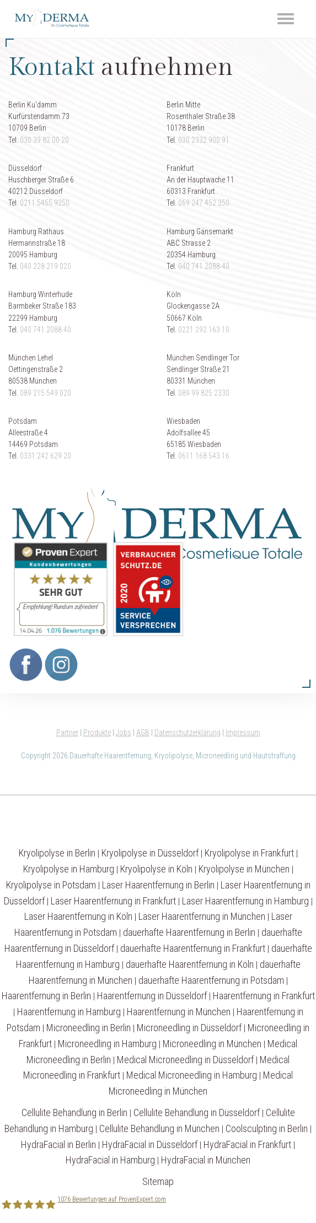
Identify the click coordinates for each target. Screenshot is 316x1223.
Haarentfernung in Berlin (46, 995)
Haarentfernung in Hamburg (69, 1011)
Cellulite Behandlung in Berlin (74, 1112)
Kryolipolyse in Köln (156, 869)
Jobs (123, 732)
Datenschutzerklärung (187, 732)
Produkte (97, 732)
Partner (67, 732)
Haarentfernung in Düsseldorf (152, 995)
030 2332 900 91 (203, 140)
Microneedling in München (212, 1043)
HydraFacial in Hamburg (110, 1160)
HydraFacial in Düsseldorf (149, 1144)
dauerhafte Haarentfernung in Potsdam (211, 980)
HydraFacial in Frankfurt (247, 1144)
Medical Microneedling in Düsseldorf (185, 1059)
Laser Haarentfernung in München (201, 916)
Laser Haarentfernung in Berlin (158, 885)
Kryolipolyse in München (244, 869)
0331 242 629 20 (45, 455)
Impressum (243, 732)
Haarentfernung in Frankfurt (264, 995)
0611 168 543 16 (203, 455)
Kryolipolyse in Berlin (57, 853)
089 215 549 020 (45, 393)
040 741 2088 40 (203, 266)
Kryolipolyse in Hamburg (68, 869)
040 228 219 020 (45, 266)
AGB (142, 732)
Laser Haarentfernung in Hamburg (245, 901)
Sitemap (158, 1181)
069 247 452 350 (203, 202)
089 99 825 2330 (203, 393)
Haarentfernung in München (179, 1011)
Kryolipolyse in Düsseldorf (150, 853)
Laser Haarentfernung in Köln (78, 916)
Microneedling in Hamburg (107, 1043)
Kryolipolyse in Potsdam (51, 885)
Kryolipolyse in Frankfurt (249, 853)
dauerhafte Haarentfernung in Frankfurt (192, 948)
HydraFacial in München (205, 1160)
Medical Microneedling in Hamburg (191, 1075)
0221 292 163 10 (203, 329)
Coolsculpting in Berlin (267, 1128)
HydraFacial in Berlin (58, 1144)
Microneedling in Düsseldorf (189, 1027)
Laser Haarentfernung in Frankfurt (113, 901)
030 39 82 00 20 (44, 140)
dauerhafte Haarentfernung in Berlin (189, 932)
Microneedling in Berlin (88, 1027)
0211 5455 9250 (44, 202)
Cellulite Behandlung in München (159, 1128)
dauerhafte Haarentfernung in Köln (190, 964)
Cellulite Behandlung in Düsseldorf (196, 1112)
